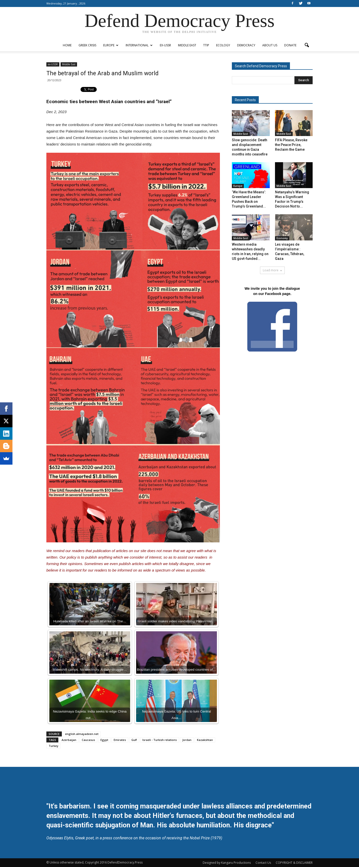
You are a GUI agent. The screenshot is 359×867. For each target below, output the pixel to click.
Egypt (104, 740)
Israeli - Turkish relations (159, 740)
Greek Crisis (87, 45)
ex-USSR (165, 45)
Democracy (246, 45)
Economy (282, 238)
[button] (307, 45)
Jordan (186, 740)
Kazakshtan (205, 740)
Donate (290, 45)
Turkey (53, 746)
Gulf (134, 740)
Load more (272, 270)
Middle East (187, 45)
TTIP (206, 45)
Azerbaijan (69, 740)
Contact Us (263, 863)
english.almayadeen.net (81, 734)
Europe (110, 45)
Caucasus (88, 740)
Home (67, 45)
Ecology (223, 45)
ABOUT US (269, 45)
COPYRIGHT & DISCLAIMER (294, 863)
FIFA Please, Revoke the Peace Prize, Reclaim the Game (291, 144)
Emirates (120, 740)
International (139, 45)
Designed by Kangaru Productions (227, 863)
